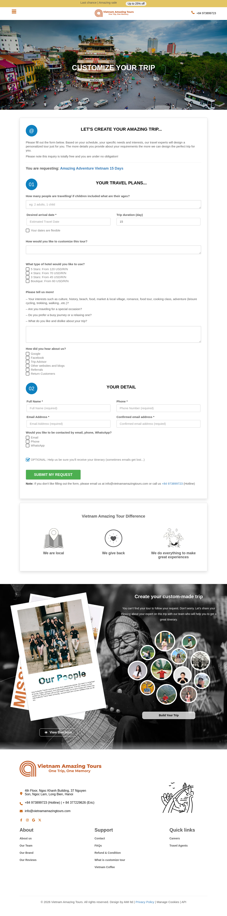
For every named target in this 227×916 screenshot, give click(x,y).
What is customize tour (110, 860)
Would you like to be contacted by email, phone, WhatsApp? (69, 432)
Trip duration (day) (129, 214)
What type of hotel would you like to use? (55, 264)
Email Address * (38, 417)
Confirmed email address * (135, 417)
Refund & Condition (108, 852)
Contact (100, 838)
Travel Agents (178, 845)
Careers (174, 838)
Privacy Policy (144, 902)
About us (26, 838)
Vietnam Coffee (105, 867)
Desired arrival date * (41, 214)
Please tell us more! (40, 292)
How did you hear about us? (46, 348)
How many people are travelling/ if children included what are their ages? (78, 196)
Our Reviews (28, 860)
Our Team (26, 845)
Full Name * (35, 401)
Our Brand (26, 852)
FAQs (98, 845)
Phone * (122, 401)
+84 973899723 (173, 483)
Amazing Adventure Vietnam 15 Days (91, 168)
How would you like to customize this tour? (56, 241)
